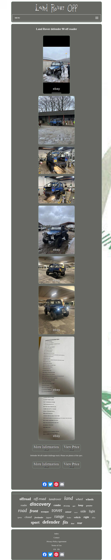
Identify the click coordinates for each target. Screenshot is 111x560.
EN (54, 549)
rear (79, 523)
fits (65, 522)
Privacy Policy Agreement (56, 541)
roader (24, 505)
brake (69, 517)
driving (67, 506)
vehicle (77, 517)
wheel (79, 499)
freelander (39, 517)
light (92, 511)
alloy (93, 518)
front (34, 511)
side (83, 511)
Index (56, 534)
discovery (40, 504)
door (72, 524)
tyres (20, 517)
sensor (68, 512)
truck (76, 512)
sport (35, 522)
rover (57, 510)
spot (74, 506)
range (59, 516)
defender (51, 522)
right (86, 517)
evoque (45, 512)
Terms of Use (56, 545)
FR (58, 549)
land (68, 498)
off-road (40, 499)
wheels (90, 499)
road (22, 510)
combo (57, 505)
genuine (89, 506)
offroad (25, 499)
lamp (80, 505)
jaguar (48, 517)
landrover (55, 499)
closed (28, 517)
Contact (56, 537)
